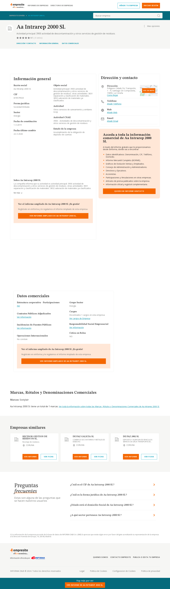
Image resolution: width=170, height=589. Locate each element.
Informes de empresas (38, 6)
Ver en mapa (148, 91)
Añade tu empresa (128, 5)
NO (18, 306)
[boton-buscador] (158, 15)
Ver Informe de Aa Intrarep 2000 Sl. (85, 585)
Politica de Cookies (98, 571)
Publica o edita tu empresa (146, 557)
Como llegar (112, 95)
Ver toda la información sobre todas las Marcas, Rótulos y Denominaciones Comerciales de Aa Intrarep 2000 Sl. (109, 406)
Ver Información (24, 317)
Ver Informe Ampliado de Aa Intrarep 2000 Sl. (53, 216)
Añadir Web (112, 112)
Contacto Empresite (120, 557)
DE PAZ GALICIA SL (83, 436)
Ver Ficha (48, 456)
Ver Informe (30, 456)
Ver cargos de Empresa (79, 318)
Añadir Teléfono (114, 104)
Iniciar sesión (151, 5)
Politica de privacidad (150, 571)
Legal (82, 571)
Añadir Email (112, 121)
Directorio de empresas (62, 6)
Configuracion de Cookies (124, 571)
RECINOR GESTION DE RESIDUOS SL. (34, 437)
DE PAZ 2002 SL (131, 436)
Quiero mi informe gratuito (129, 191)
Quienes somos (100, 557)
